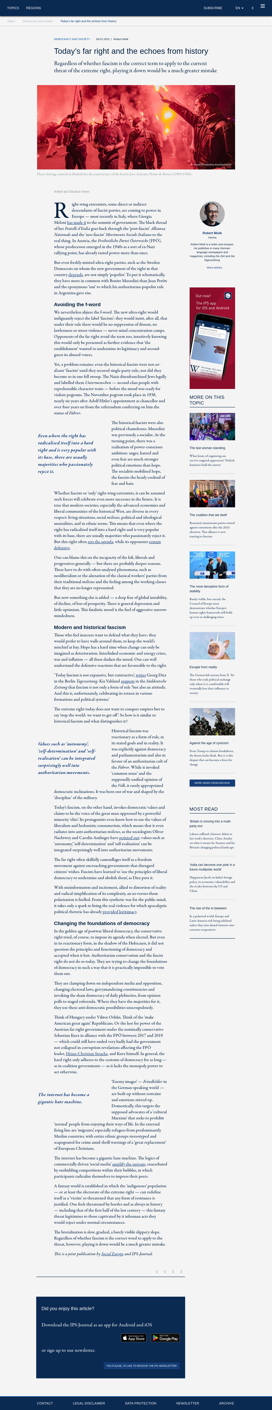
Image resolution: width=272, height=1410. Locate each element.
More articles (214, 267)
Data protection (140, 1403)
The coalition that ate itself (208, 515)
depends (75, 275)
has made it (76, 223)
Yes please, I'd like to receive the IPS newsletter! (141, 1365)
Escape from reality (203, 667)
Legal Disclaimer (89, 1403)
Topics (13, 8)
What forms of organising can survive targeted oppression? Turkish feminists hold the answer (212, 460)
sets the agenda (100, 542)
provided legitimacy (119, 912)
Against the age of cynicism (209, 743)
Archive (226, 1403)
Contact (45, 1403)
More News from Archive (212, 783)
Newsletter (187, 1403)
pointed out (129, 838)
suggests (128, 681)
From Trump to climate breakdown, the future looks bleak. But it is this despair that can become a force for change (212, 758)
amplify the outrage (128, 1164)
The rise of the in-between (208, 908)
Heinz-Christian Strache (87, 1054)
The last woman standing (207, 448)
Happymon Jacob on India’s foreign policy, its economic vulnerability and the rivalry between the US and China (212, 884)
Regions (33, 8)
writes (141, 675)
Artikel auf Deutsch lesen (72, 191)
